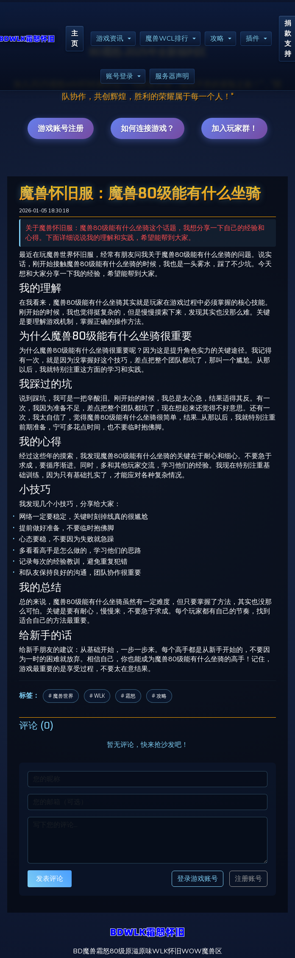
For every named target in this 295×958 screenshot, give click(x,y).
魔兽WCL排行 (166, 38)
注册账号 (248, 878)
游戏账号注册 (60, 128)
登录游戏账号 (197, 878)
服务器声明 (172, 76)
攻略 (217, 38)
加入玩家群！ (234, 128)
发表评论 (49, 878)
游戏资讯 (109, 38)
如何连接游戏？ (147, 128)
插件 (252, 38)
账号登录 (119, 76)
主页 (74, 38)
